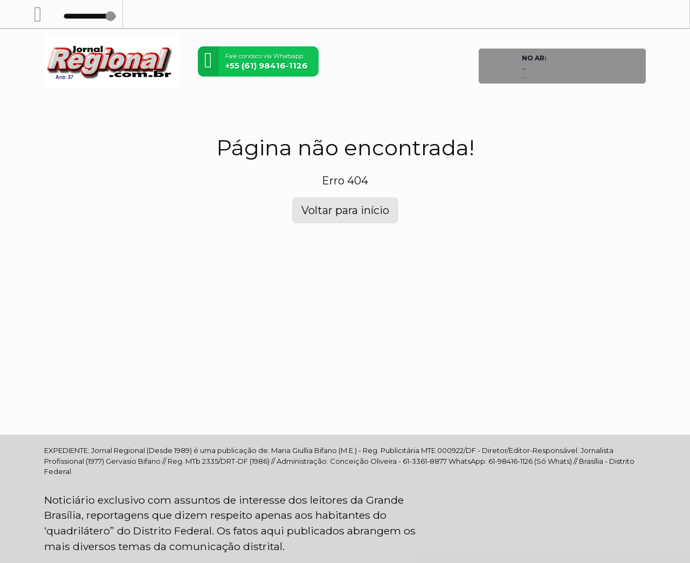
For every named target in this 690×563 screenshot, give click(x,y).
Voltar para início (345, 210)
